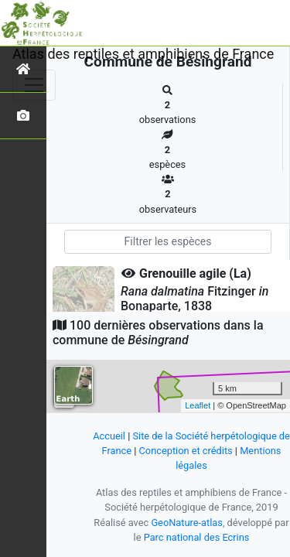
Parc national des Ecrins (197, 537)
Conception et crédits (186, 450)
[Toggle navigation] (34, 85)
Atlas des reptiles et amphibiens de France (143, 54)
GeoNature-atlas (187, 522)
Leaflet (197, 405)
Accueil (109, 436)
